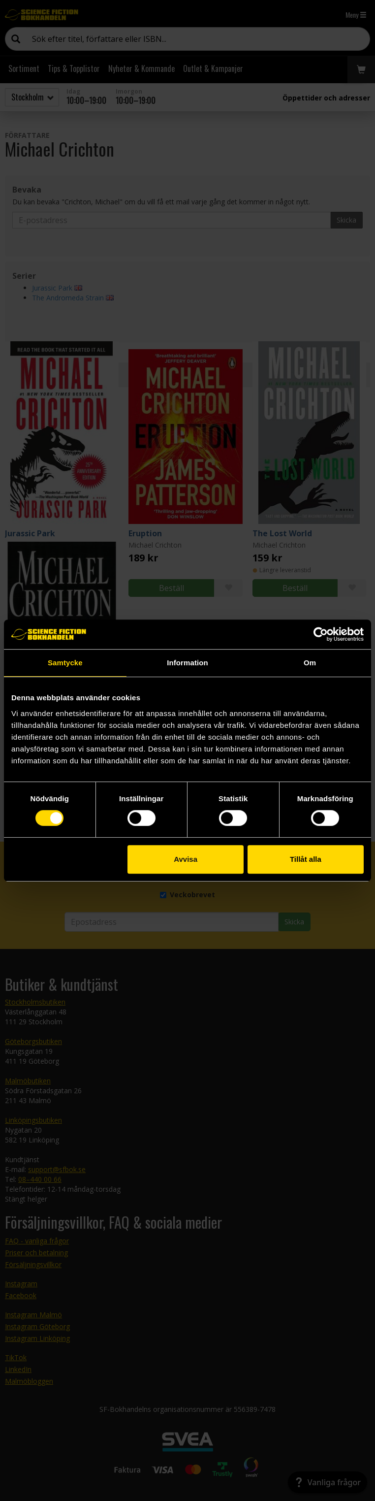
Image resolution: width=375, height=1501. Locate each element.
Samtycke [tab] (65, 662)
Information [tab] (187, 662)
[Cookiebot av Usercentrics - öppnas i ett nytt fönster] (321, 634)
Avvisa (185, 859)
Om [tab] (310, 662)
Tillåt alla (305, 859)
